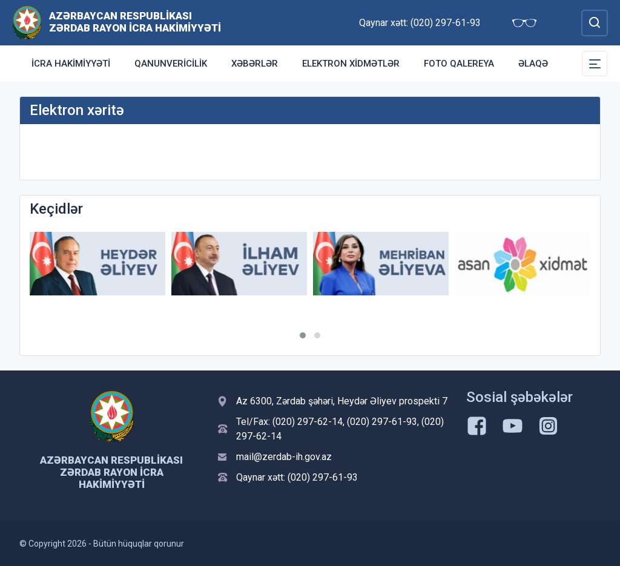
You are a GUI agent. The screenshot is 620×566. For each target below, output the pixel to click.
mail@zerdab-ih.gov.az (284, 456)
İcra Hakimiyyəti (70, 63)
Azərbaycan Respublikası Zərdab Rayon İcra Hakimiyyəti (135, 22)
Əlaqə (533, 63)
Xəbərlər (254, 63)
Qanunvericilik (170, 63)
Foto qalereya (459, 63)
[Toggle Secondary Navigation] (594, 63)
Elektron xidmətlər (351, 63)
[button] (302, 335)
